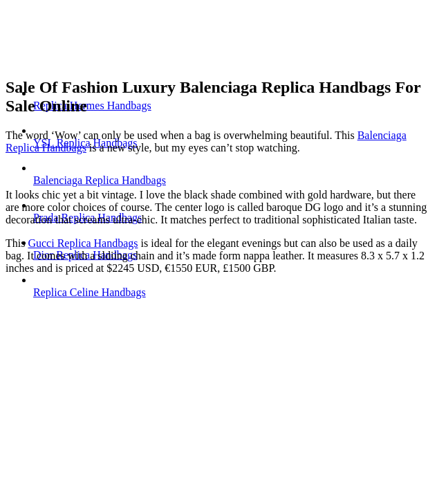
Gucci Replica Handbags (83, 243)
